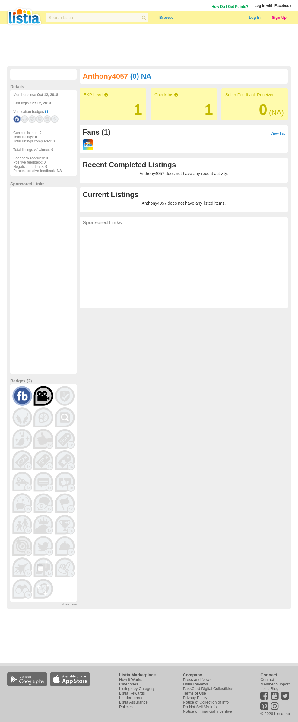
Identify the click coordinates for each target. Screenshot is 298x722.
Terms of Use (194, 693)
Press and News (197, 679)
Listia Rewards (132, 693)
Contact (267, 679)
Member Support (275, 684)
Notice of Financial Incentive (207, 711)
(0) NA (140, 76)
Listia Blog (269, 688)
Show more (69, 604)
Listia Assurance (133, 702)
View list (278, 133)
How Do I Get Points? (229, 7)
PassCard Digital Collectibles (208, 688)
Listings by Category (137, 688)
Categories (128, 684)
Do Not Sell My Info (200, 706)
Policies (126, 706)
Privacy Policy (195, 697)
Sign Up (279, 17)
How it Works (130, 679)
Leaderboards (131, 697)
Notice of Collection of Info (206, 702)
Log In (255, 17)
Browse (166, 17)
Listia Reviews (195, 684)
